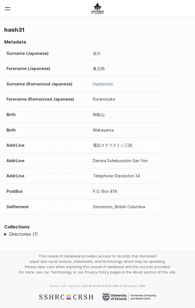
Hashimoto (103, 83)
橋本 (97, 53)
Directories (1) (23, 234)
